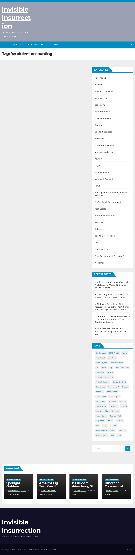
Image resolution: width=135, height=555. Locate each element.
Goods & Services (103, 132)
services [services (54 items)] (115, 411)
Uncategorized (102, 249)
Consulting (100, 105)
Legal (97, 165)
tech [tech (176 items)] (97, 426)
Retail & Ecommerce (105, 215)
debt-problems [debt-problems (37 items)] (122, 367)
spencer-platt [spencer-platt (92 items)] (116, 416)
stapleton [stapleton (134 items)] (99, 421)
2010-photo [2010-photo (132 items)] (114, 353)
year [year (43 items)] (112, 435)
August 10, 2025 (48, 491)
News (56, 45)
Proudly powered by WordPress (14, 550)
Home (129, 550)
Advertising (100, 78)
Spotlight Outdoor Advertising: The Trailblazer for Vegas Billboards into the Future (112, 285)
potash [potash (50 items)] (123, 401)
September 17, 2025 (17, 491)
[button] (131, 45)
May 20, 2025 (112, 491)
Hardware (99, 138)
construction (101, 98)
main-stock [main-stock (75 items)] (100, 401)
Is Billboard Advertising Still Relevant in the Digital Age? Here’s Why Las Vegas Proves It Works (112, 307)
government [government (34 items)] (113, 387)
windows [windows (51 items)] (122, 430)
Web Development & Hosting (109, 256)
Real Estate (100, 209)
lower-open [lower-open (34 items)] (114, 397)
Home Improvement (105, 145)
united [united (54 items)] (113, 426)
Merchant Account (104, 179)
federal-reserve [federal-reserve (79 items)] (102, 382)
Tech (97, 242)
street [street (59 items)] (109, 421)
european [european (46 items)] (99, 372)
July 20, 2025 (80, 491)
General (98, 125)
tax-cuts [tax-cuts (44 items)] (119, 421)
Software (99, 229)
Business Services (104, 91)
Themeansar (51, 550)
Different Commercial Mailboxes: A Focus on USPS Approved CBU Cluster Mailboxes (112, 319)
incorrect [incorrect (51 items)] (99, 392)
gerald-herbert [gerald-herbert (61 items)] (119, 382)
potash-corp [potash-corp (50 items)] (100, 406)
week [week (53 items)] (113, 430)
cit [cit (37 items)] (96, 367)
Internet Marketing (104, 152)
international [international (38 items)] (112, 392)
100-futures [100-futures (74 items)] (100, 353)
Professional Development (108, 202)
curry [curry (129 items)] (103, 367)
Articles (16, 45)
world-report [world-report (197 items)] (101, 435)
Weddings (99, 263)
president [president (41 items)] (114, 406)
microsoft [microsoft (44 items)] (113, 401)
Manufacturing (102, 172)
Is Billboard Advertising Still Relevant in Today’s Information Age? (110, 332)
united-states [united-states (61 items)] (101, 430)
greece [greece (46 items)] (125, 387)
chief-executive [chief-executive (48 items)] (117, 363)
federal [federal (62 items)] (110, 372)
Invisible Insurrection (16, 17)
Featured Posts (37, 45)
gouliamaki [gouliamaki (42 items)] (100, 387)
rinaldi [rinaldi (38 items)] (124, 406)
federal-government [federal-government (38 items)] (104, 377)
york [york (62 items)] (119, 435)
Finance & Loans (103, 118)
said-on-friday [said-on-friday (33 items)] (102, 411)
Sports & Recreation (105, 236)
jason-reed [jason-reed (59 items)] (100, 397)
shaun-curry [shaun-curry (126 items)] (100, 416)
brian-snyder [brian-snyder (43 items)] (101, 363)
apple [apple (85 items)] (124, 353)
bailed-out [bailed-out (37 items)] (100, 358)
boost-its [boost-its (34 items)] (112, 358)
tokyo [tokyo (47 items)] (105, 426)
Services (99, 222)
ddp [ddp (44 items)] (110, 367)
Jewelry (98, 159)
